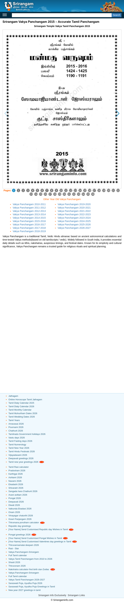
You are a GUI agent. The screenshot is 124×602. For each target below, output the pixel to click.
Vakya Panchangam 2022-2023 (74, 214)
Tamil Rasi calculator (18, 467)
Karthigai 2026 (15, 474)
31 (69, 194)
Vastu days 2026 (16, 437)
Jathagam (13, 396)
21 (113, 190)
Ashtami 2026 (15, 477)
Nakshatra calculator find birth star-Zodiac (28, 569)
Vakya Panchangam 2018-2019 (29, 231)
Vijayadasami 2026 (17, 455)
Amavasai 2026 (16, 424)
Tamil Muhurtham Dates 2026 (22, 413)
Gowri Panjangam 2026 (20, 519)
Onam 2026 (14, 512)
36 (92, 194)
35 (88, 194)
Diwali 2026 (14, 505)
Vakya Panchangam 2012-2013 (29, 211)
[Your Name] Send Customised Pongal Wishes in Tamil (35, 538)
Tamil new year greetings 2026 (23, 462)
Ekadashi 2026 (15, 484)
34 (83, 194)
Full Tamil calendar (17, 555)
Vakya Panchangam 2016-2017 (29, 224)
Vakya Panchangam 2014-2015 (29, 217)
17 (94, 190)
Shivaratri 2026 (15, 488)
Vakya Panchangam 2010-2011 (29, 204)
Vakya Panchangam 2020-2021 (74, 207)
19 (103, 190)
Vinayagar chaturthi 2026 (20, 515)
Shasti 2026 (14, 562)
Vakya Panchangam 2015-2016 (29, 221)
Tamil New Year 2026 (18, 448)
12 (70, 190)
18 (99, 190)
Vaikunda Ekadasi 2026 (20, 508)
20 (108, 190)
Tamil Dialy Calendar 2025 (21, 403)
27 (50, 194)
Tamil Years (14, 420)
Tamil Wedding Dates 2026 (21, 416)
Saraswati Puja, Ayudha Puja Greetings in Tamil (31, 586)
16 (89, 190)
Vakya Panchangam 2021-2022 (74, 211)
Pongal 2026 (14, 498)
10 (61, 190)
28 (55, 194)
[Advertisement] (62, 273)
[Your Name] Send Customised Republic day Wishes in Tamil (38, 529)
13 (75, 190)
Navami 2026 (15, 481)
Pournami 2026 (15, 427)
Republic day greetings (19, 526)
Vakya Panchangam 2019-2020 (74, 204)
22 (118, 190)
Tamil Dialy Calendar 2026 (21, 406)
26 (45, 194)
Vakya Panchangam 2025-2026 (74, 224)
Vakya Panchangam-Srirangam (23, 552)
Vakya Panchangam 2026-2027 (74, 228)
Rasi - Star (13, 548)
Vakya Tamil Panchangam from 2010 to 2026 (30, 559)
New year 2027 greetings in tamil (24, 590)
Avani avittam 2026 (17, 495)
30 (64, 194)
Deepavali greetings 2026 (20, 458)
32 (74, 194)
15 (85, 190)
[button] (117, 113)
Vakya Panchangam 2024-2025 (74, 221)
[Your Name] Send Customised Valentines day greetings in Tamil (39, 541)
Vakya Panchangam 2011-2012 (29, 207)
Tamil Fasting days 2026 (20, 441)
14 (80, 190)
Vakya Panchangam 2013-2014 (29, 214)
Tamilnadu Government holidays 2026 (26, 434)
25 (40, 194)
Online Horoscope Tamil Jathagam (25, 399)
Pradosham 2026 (16, 470)
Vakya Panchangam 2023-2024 (74, 217)
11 (66, 190)
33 (78, 194)
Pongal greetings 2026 (19, 534)
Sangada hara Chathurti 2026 (22, 491)
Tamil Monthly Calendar (20, 410)
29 (59, 194)
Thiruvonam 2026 (17, 566)
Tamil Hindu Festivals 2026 (21, 451)
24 (36, 194)
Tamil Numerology (17, 444)
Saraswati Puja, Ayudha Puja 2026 (25, 583)
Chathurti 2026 (15, 430)
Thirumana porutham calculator (23, 522)
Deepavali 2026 (16, 501)
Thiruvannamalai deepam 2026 (23, 545)
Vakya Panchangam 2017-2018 (29, 228)
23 (31, 194)
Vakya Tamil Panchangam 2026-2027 (26, 579)
